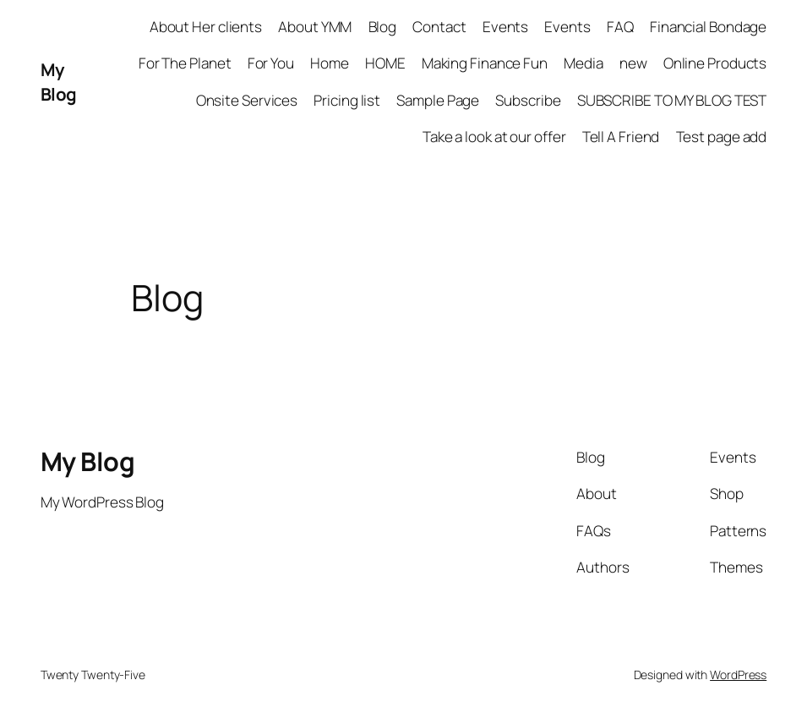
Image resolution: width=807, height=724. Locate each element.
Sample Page (437, 100)
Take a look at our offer (494, 136)
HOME (385, 63)
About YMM (315, 26)
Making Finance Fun (485, 63)
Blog (382, 26)
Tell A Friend (621, 136)
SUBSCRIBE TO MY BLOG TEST (672, 100)
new (633, 63)
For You (271, 63)
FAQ (620, 26)
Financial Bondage (708, 26)
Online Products (715, 63)
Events (505, 26)
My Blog (59, 82)
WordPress (738, 674)
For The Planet (185, 63)
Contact (439, 26)
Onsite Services (247, 100)
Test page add (721, 136)
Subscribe (527, 100)
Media (583, 63)
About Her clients (206, 26)
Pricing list (347, 100)
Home (329, 63)
